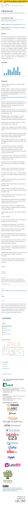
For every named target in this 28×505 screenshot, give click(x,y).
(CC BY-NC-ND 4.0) (9, 309)
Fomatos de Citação (6, 284)
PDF (4, 266)
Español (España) (7, 330)
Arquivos (7, 4)
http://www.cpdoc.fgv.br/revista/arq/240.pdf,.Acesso (13, 97)
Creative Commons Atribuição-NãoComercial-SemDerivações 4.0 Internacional (13, 490)
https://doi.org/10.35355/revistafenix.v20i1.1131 (14, 24)
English (5, 332)
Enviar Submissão (6, 318)
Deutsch (5, 328)
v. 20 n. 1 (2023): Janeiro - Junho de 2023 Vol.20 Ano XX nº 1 (12, 5)
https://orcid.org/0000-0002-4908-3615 (9, 20)
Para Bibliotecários (5, 368)
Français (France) (7, 334)
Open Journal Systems (7, 374)
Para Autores (4, 366)
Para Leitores (4, 364)
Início (2, 4)
